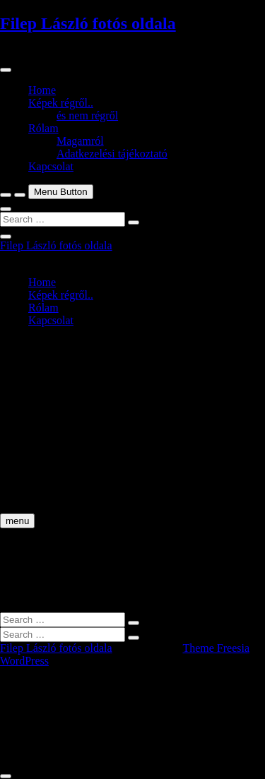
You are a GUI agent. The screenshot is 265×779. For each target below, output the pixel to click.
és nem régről (87, 115)
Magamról (80, 141)
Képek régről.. (60, 103)
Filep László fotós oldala (88, 23)
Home (42, 90)
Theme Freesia (215, 648)
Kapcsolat (50, 166)
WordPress (24, 661)
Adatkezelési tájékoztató (112, 154)
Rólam (43, 128)
